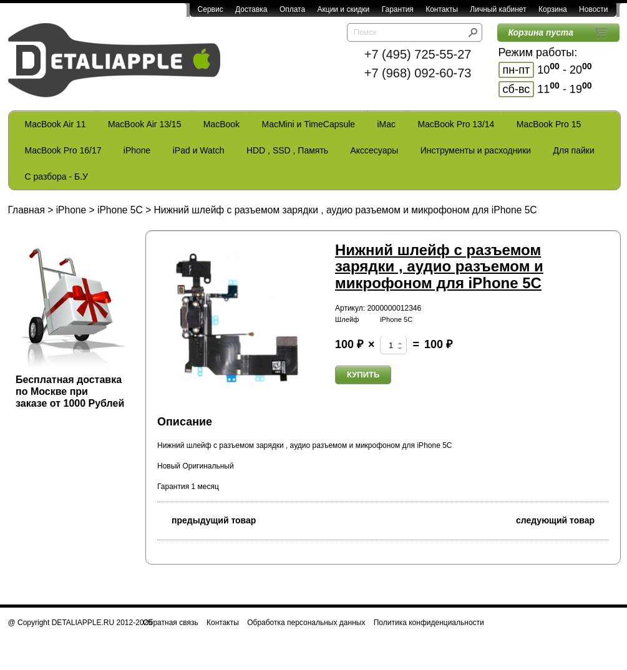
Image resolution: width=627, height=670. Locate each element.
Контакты (441, 9)
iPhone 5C (120, 210)
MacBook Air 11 (55, 124)
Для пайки (573, 150)
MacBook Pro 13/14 (455, 124)
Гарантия (398, 9)
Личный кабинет (498, 9)
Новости (593, 9)
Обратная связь (170, 622)
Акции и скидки (344, 9)
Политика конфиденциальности (429, 622)
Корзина (552, 9)
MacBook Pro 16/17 (63, 150)
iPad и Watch (199, 150)
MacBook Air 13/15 (145, 124)
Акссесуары (374, 150)
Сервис (210, 9)
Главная (26, 210)
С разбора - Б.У (56, 177)
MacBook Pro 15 (549, 124)
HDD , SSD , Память (287, 150)
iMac (386, 124)
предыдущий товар (206, 519)
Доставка (251, 9)
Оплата (292, 9)
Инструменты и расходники (475, 150)
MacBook (221, 124)
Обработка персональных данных (306, 622)
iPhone (137, 150)
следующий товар (562, 519)
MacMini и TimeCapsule (308, 124)
